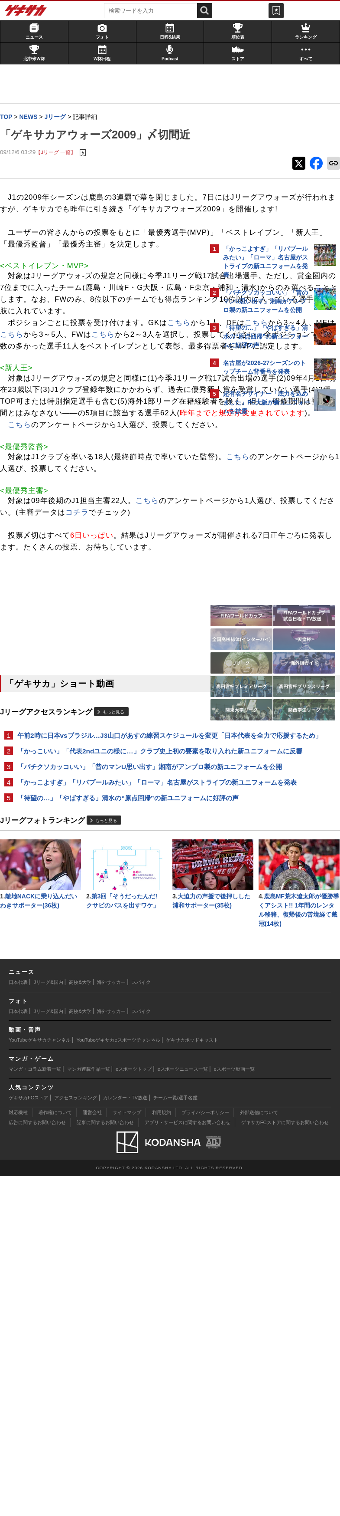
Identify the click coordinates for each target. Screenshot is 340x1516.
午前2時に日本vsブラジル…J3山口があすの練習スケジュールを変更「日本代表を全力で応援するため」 (102, 956)
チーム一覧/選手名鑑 (175, 1437)
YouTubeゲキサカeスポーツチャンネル (118, 1379)
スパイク (141, 1322)
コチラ (55, 717)
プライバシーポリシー (205, 1452)
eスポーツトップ (134, 1408)
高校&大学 (80, 1322)
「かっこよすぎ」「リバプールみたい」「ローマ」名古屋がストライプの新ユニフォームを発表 (103, 1033)
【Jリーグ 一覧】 (60, 170)
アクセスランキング (75, 1437)
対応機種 (18, 1452)
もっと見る (118, 928)
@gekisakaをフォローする (257, 550)
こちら (78, 422)
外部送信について (259, 1452)
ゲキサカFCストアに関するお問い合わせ (285, 1462)
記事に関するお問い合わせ (105, 1462)
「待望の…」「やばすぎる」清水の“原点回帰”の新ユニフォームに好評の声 (103, 1059)
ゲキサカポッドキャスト (192, 1379)
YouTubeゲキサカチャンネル (40, 1379)
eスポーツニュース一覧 (183, 1408)
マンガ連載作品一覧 (88, 1408)
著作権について (55, 1452)
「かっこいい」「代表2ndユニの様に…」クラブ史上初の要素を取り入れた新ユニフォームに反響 (102, 982)
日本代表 (18, 1322)
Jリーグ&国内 (48, 1322)
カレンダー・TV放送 (125, 1437)
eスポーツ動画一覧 (234, 1408)
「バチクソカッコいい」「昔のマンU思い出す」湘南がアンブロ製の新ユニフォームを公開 (102, 1008)
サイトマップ (127, 1452)
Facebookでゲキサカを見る (259, 568)
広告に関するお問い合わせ (37, 1462)
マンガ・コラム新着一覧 (35, 1408)
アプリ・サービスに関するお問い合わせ (187, 1462)
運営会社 (92, 1452)
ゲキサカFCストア (29, 1437)
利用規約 (161, 1452)
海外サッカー (111, 1322)
